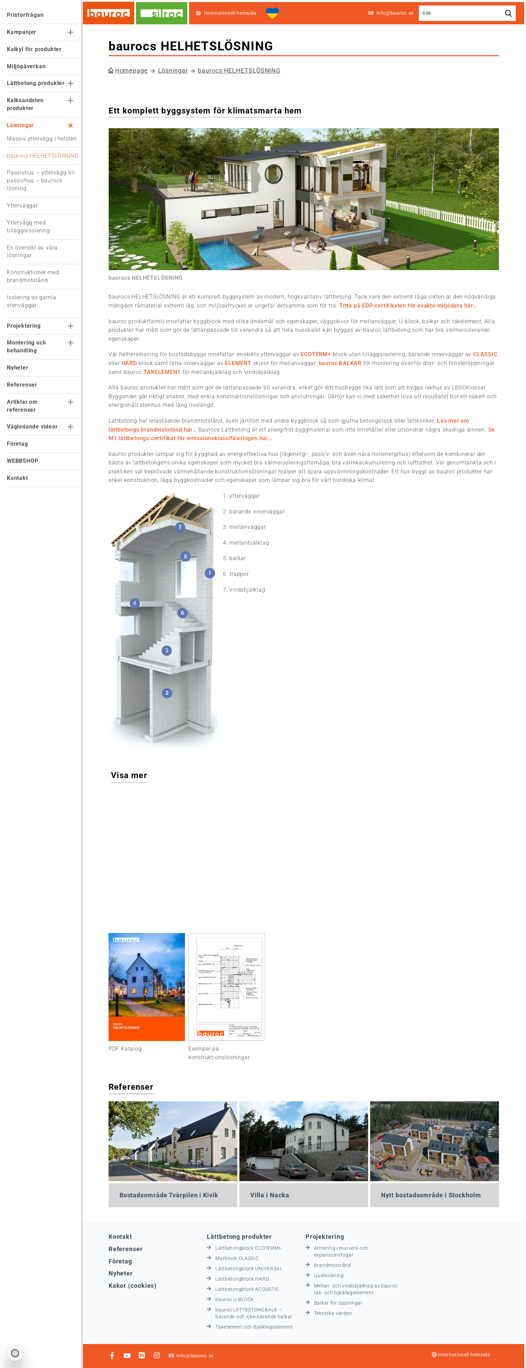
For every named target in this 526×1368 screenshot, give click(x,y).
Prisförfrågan (25, 15)
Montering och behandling (26, 346)
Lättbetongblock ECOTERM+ (251, 1247)
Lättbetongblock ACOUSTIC (250, 1289)
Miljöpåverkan (26, 66)
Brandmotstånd (334, 1265)
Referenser (22, 385)
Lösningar (20, 125)
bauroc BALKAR (342, 363)
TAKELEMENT (164, 372)
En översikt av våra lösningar (32, 251)
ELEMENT (241, 363)
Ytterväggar (22, 205)
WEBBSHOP (22, 461)
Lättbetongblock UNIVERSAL (251, 1268)
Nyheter (17, 367)
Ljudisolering (331, 1275)
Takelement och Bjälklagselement (257, 1326)
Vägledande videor (32, 426)
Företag (17, 443)
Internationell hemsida (463, 1354)
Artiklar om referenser (22, 406)
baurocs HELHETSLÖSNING (43, 156)
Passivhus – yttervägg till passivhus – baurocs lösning (41, 180)
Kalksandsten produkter (25, 104)
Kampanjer (21, 32)
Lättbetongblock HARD (244, 1278)
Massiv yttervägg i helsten (42, 138)
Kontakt (17, 478)
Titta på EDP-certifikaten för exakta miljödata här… (410, 305)
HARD (131, 363)
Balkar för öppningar (340, 1302)
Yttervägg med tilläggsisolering (28, 226)
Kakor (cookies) (135, 1285)
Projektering (24, 326)
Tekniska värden (335, 1313)
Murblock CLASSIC (239, 1258)
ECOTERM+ (318, 354)
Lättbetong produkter (36, 83)
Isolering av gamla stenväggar (31, 301)
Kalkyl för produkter (34, 49)
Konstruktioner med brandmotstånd (33, 276)
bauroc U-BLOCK (237, 1299)
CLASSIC (487, 354)
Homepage (133, 70)
